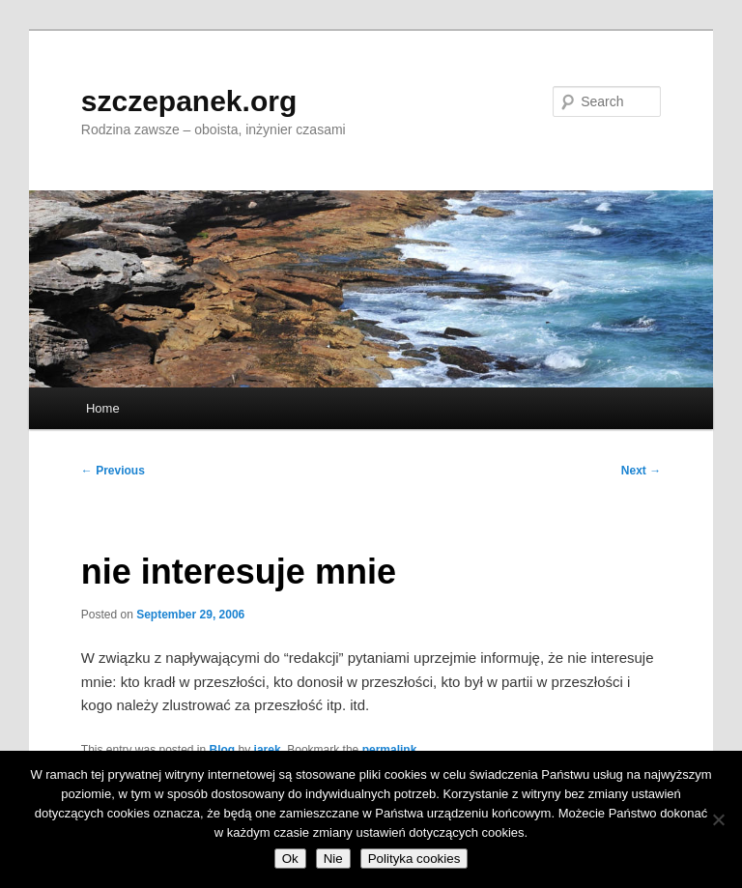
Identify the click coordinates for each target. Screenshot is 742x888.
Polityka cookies (414, 858)
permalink (389, 750)
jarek (267, 750)
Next (641, 470)
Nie (333, 858)
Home (103, 408)
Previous (113, 470)
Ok (290, 858)
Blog (223, 750)
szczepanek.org (189, 101)
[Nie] (718, 819)
